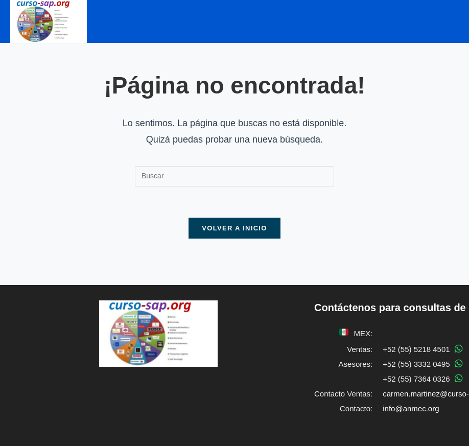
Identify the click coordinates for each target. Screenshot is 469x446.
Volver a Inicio (234, 228)
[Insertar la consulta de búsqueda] (234, 176)
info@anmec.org (411, 408)
